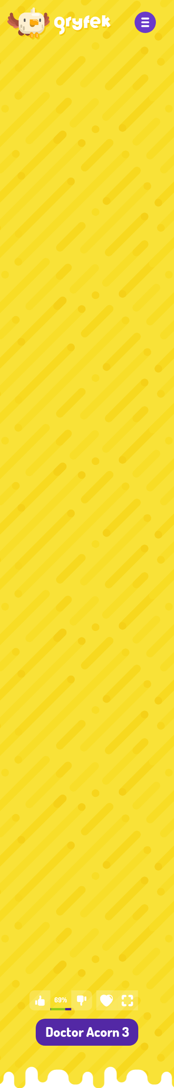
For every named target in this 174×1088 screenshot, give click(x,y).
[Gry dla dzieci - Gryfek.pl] (59, 23)
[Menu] (145, 22)
